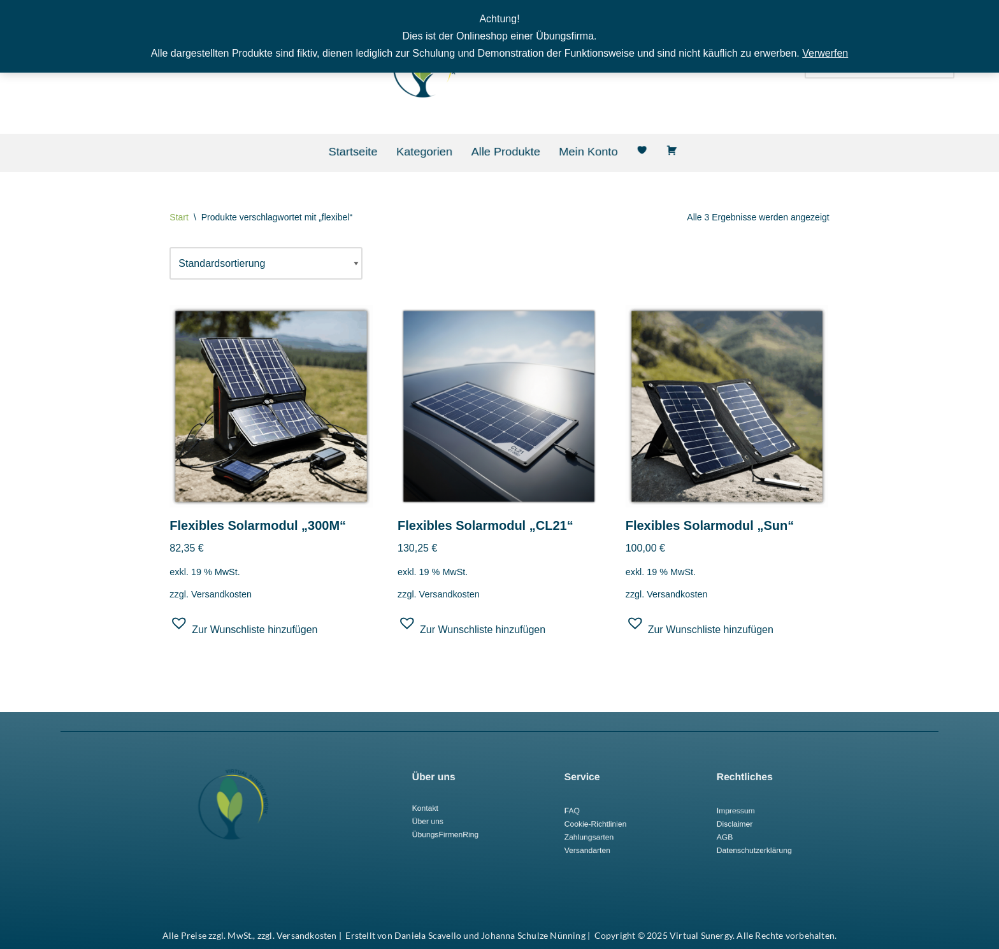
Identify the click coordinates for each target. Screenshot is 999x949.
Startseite (385, 151)
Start (179, 217)
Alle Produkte (505, 151)
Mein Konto (570, 151)
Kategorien (441, 151)
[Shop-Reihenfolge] (266, 263)
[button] (243, 628)
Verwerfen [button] (825, 53)
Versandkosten (221, 594)
